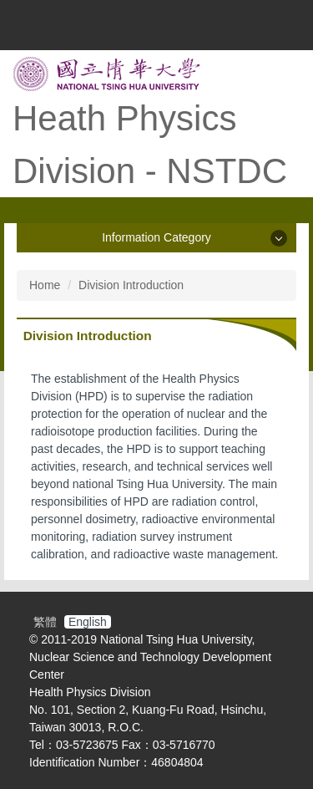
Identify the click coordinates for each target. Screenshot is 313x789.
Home (44, 285)
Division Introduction (131, 285)
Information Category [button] (156, 237)
